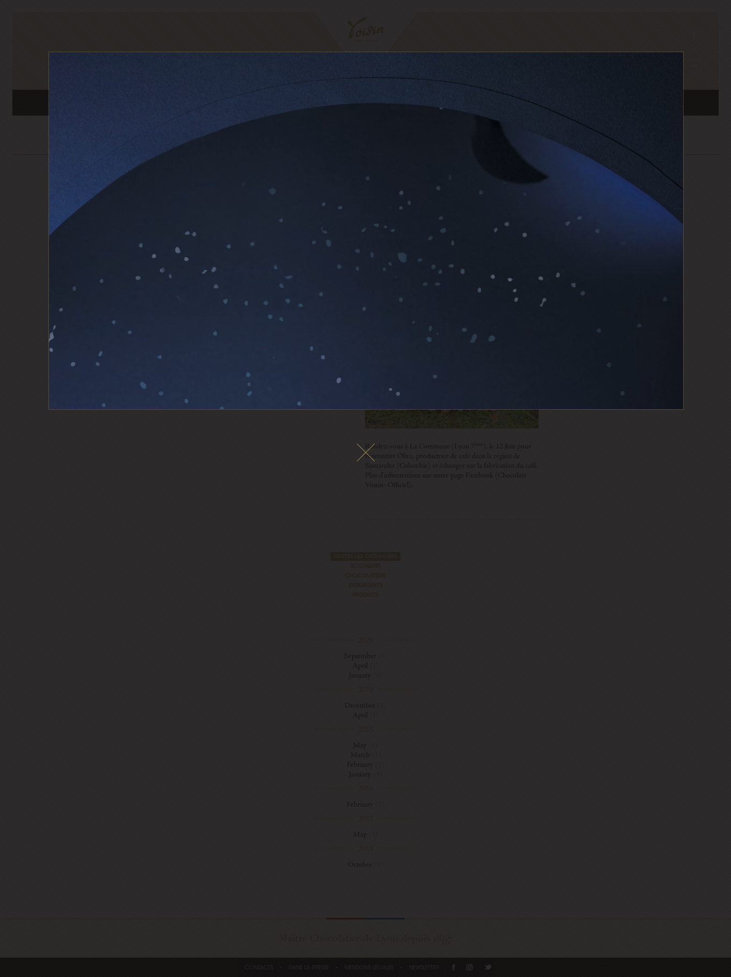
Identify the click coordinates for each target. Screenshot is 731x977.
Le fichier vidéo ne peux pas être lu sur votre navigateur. (366, 231)
